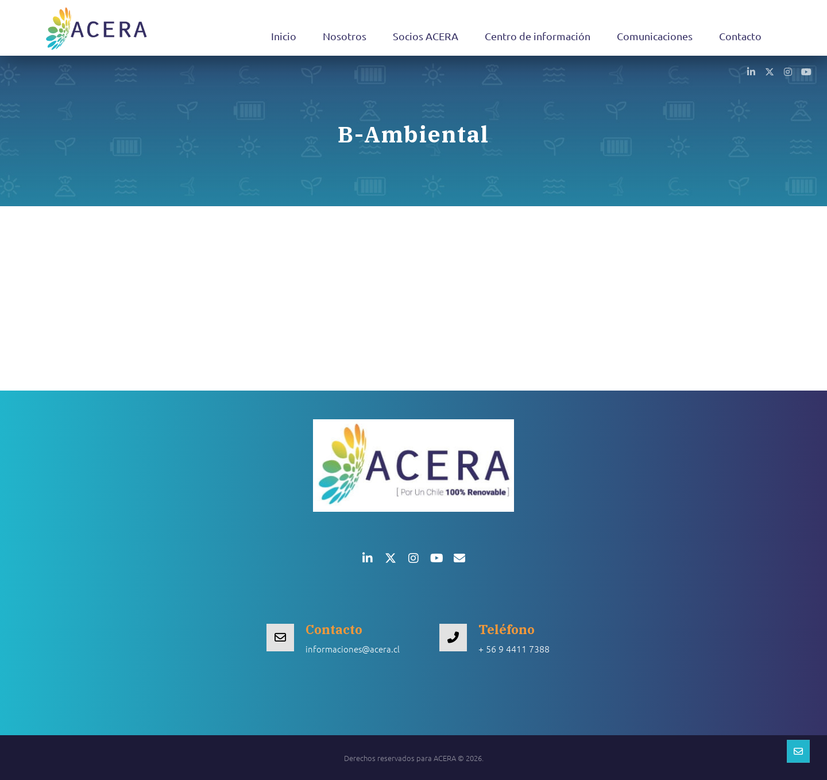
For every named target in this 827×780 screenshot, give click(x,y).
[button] (751, 71)
